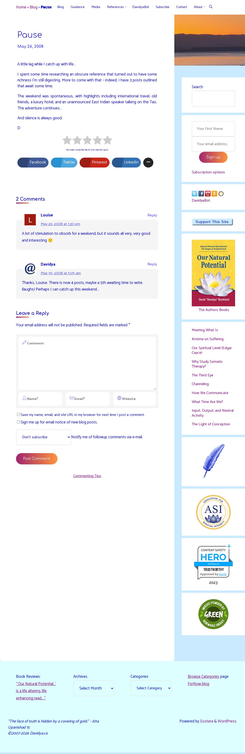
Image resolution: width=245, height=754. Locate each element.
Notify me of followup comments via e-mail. (81, 440)
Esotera (206, 723)
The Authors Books (213, 311)
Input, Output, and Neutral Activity (207, 414)
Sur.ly (223, 575)
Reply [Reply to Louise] (152, 216)
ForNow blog (198, 685)
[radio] (67, 141)
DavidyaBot (201, 202)
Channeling (201, 385)
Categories (139, 678)
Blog (34, 7)
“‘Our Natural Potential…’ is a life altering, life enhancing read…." (36, 692)
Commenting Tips (87, 479)
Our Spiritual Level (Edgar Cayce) (212, 352)
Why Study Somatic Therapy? (208, 365)
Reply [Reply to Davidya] (152, 265)
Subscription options (209, 173)
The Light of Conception (212, 425)
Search (197, 87)
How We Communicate (211, 394)
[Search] (210, 7)
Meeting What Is (205, 332)
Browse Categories (203, 678)
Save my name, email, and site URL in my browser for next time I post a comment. (81, 418)
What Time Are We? (208, 403)
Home (21, 7)
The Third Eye (203, 376)
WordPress (227, 723)
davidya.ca (213, 565)
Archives (80, 678)
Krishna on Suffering (208, 340)
